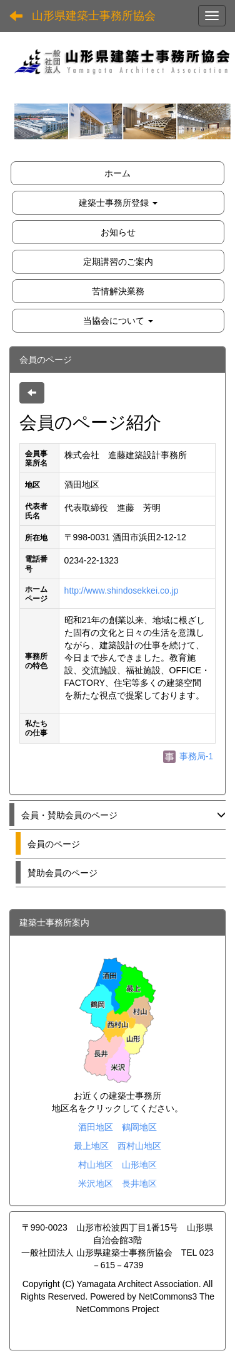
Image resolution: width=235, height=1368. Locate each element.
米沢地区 (95, 1183)
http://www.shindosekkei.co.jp (121, 590)
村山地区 (95, 1165)
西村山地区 (139, 1146)
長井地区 (139, 1183)
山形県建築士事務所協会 (94, 15)
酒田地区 (95, 1127)
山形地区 (139, 1165)
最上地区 (91, 1146)
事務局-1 (188, 756)
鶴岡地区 (139, 1127)
